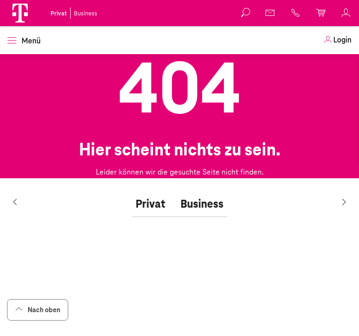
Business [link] (85, 13)
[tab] (150, 204)
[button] (20, 13)
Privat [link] (58, 13)
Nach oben (37, 309)
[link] (270, 12)
